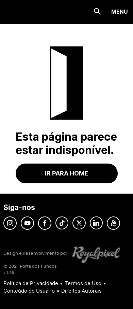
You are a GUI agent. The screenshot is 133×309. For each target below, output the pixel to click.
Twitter (79, 222)
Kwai (113, 223)
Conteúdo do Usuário (29, 290)
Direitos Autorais (81, 290)
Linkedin (96, 222)
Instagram (10, 223)
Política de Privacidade (30, 283)
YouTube (27, 223)
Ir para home (66, 173)
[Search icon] (97, 12)
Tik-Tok (61, 222)
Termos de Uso (83, 283)
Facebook (44, 223)
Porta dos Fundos (15, 12)
